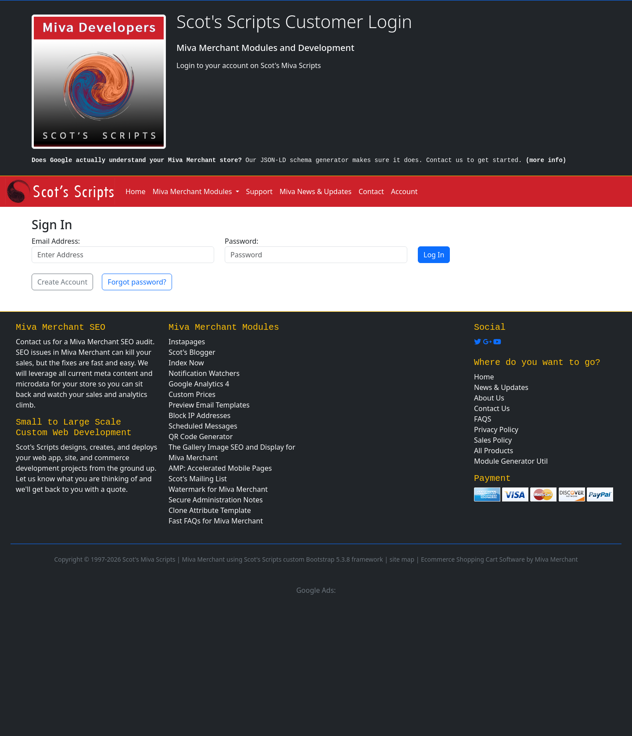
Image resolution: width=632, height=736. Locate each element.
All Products (493, 450)
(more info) (546, 160)
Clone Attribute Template (210, 510)
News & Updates (501, 387)
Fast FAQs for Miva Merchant (216, 521)
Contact (371, 191)
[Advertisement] (316, 664)
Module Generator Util (511, 461)
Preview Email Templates (209, 405)
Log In (434, 255)
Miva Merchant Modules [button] (193, 191)
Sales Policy (493, 440)
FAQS (482, 419)
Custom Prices (192, 394)
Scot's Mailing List (198, 478)
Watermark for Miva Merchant (218, 489)
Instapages (187, 341)
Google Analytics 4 (199, 384)
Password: (242, 241)
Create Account (62, 282)
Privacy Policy (496, 429)
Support (259, 191)
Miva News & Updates (316, 191)
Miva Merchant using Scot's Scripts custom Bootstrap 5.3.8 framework (282, 559)
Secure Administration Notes (216, 500)
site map (402, 559)
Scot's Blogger (192, 352)
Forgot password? (137, 282)
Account (404, 191)
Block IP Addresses (199, 415)
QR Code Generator (201, 436)
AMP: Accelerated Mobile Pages (220, 468)
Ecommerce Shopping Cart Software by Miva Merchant (499, 559)
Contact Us (492, 408)
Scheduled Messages (203, 426)
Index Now (186, 363)
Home (136, 191)
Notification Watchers (204, 373)
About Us (489, 398)
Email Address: (56, 241)
